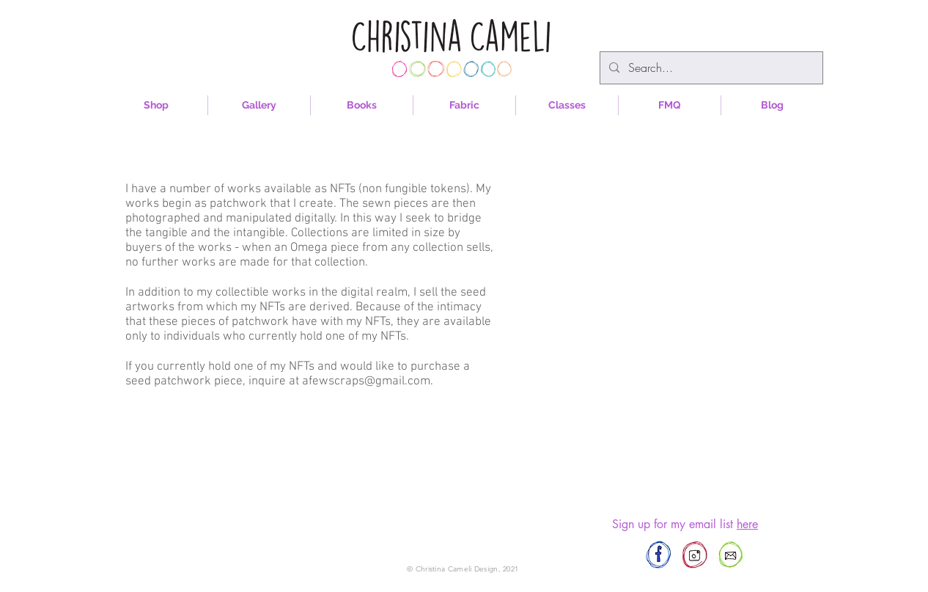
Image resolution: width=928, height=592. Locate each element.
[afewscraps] (658, 555)
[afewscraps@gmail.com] (730, 555)
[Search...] (710, 68)
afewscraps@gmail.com (366, 381)
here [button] (747, 524)
